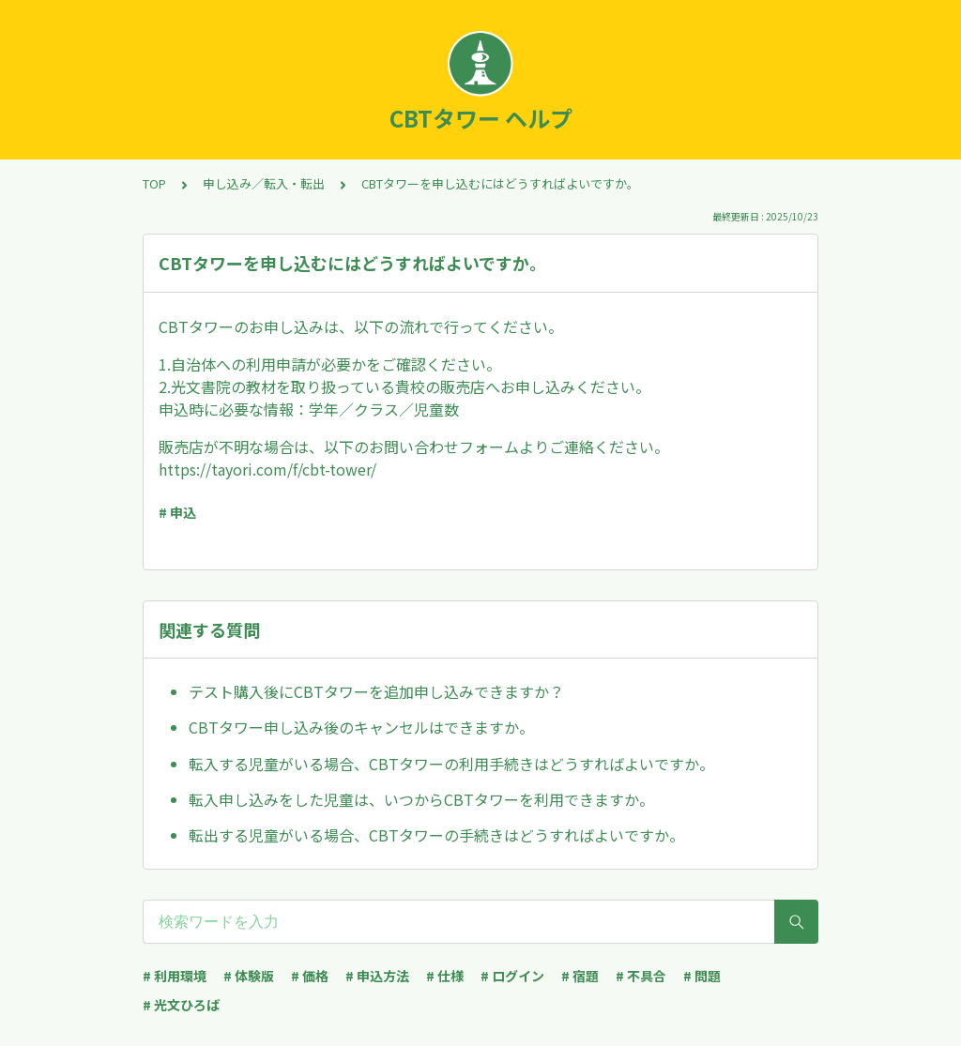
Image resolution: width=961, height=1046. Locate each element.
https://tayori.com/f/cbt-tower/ (267, 469)
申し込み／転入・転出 (264, 183)
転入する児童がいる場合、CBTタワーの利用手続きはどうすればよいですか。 (451, 763)
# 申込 (177, 512)
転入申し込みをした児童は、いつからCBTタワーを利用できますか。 (421, 799)
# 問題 (702, 975)
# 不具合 (641, 975)
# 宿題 (580, 975)
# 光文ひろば (181, 1004)
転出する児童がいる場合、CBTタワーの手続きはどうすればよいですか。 (436, 835)
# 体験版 (248, 975)
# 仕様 (445, 975)
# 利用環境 (174, 975)
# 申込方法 (377, 975)
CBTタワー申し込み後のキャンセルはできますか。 (361, 727)
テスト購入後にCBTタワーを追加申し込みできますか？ (376, 691)
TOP (154, 183)
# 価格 (309, 975)
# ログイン (512, 975)
